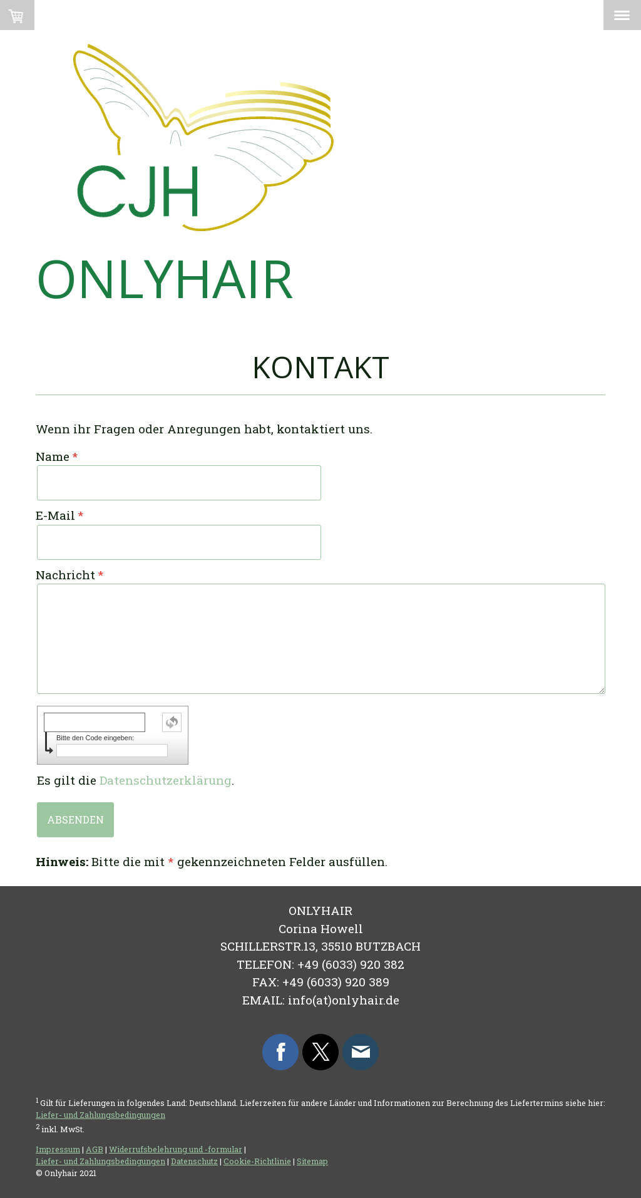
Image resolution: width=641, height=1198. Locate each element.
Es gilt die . (135, 780)
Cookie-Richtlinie (257, 1161)
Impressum (58, 1149)
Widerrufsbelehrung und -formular (175, 1149)
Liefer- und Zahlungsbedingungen (100, 1115)
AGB (94, 1149)
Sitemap (312, 1161)
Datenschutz (194, 1161)
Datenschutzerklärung (166, 780)
